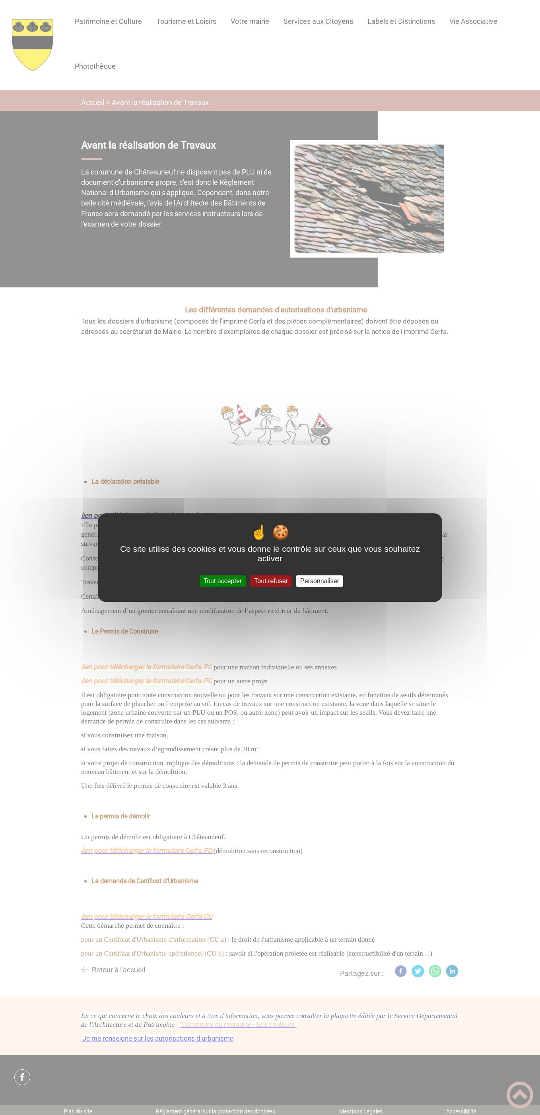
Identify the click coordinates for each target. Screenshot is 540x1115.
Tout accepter (223, 581)
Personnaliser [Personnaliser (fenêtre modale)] (319, 581)
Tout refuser (270, 581)
